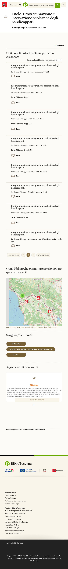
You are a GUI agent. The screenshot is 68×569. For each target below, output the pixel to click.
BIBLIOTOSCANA (23, 556)
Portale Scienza (10, 498)
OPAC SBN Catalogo (12, 528)
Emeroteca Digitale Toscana (15, 514)
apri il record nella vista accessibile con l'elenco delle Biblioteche (31, 327)
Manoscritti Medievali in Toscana (16, 522)
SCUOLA (16, 355)
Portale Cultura (10, 495)
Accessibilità (11, 543)
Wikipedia (39, 400)
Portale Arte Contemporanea (15, 501)
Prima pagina (13, 255)
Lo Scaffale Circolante (12, 534)
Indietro (60, 45)
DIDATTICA (16, 344)
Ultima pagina (43, 255)
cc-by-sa (34, 561)
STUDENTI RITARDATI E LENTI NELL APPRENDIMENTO (31, 349)
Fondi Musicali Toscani (13, 516)
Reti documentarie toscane (14, 531)
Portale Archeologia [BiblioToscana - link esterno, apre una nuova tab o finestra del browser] (12, 504)
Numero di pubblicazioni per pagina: (40, 60)
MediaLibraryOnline (12, 525)
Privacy (20, 543)
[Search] (44, 5)
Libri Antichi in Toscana (13, 519)
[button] (33, 405)
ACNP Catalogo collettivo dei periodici (18, 511)
